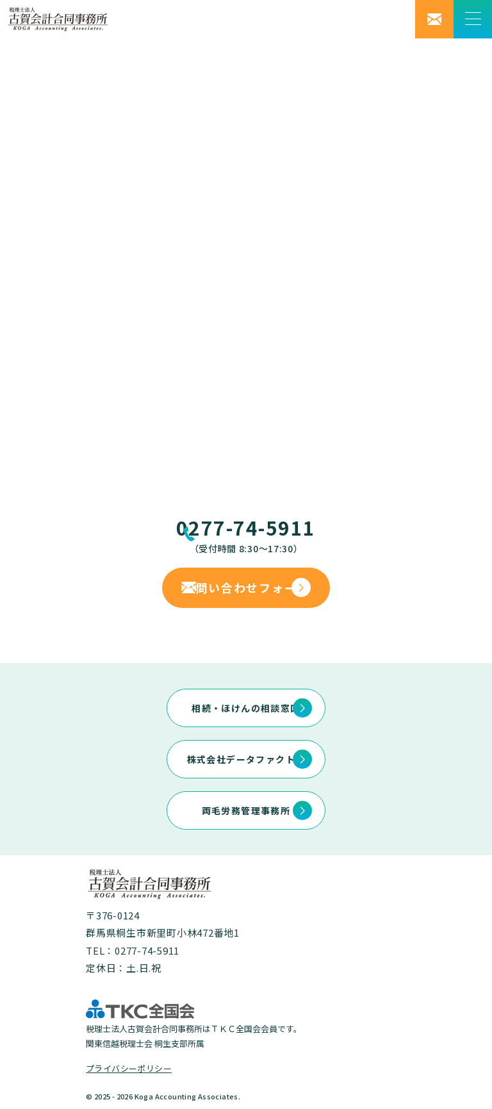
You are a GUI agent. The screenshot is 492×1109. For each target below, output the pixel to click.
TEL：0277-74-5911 (132, 950)
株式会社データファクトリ (246, 759)
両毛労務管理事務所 (246, 810)
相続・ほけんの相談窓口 (246, 708)
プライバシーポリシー (129, 1068)
